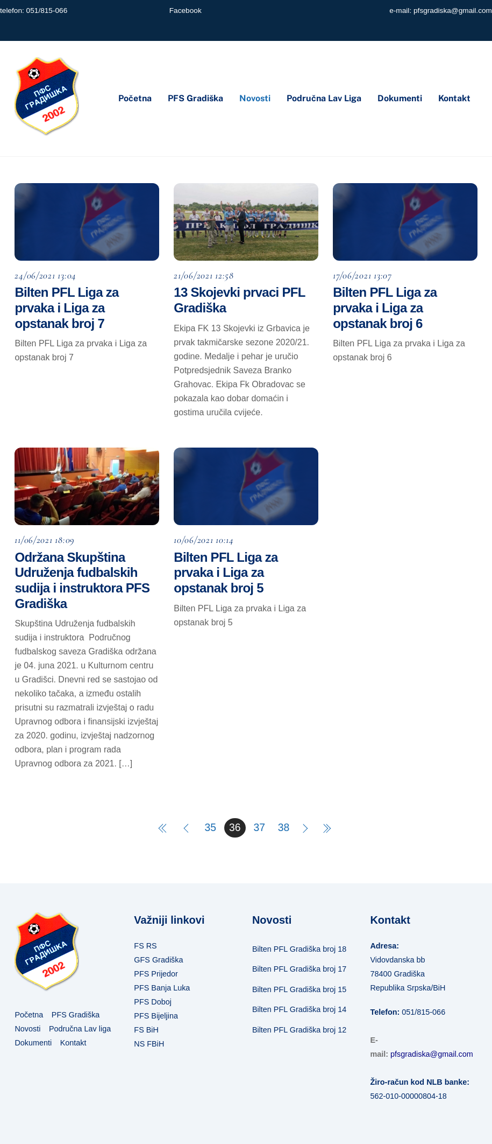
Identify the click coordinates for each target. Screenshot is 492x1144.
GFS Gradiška (158, 959)
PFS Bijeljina (156, 1016)
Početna (135, 98)
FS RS (145, 945)
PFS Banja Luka (162, 987)
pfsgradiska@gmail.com (452, 10)
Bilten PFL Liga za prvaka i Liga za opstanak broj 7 (66, 308)
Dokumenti (399, 98)
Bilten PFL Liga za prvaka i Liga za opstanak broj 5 (225, 573)
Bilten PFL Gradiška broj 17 (299, 969)
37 (259, 827)
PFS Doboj (153, 1001)
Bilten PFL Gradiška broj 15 (299, 989)
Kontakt (454, 98)
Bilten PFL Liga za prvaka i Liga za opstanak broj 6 (385, 308)
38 (284, 827)
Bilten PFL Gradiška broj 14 (299, 1009)
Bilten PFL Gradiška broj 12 (299, 1030)
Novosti (254, 98)
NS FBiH (149, 1044)
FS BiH (146, 1030)
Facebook (185, 10)
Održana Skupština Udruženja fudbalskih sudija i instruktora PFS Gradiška (82, 580)
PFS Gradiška (195, 98)
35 (211, 827)
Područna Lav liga (324, 98)
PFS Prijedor (156, 973)
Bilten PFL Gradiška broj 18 (299, 949)
